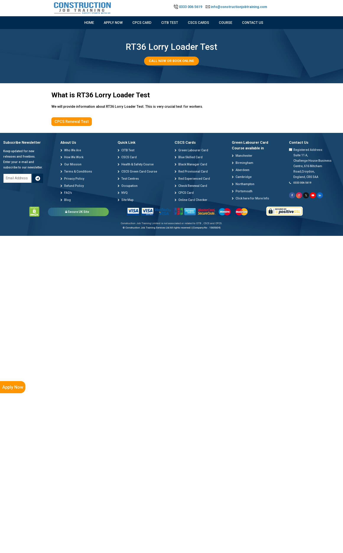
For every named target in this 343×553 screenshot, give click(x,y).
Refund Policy (72, 186)
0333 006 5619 (188, 7)
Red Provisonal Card (191, 171)
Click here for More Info (250, 198)
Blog (65, 200)
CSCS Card (127, 157)
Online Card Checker (191, 200)
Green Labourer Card (191, 150)
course (225, 23)
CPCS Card (141, 23)
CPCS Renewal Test (72, 121)
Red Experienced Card (192, 178)
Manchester (242, 155)
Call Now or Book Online (171, 61)
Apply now (113, 23)
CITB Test (126, 150)
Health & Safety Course (136, 164)
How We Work (71, 157)
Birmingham (242, 163)
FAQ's (66, 192)
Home (89, 23)
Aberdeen (240, 170)
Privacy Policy (72, 178)
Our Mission (70, 164)
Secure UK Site (77, 212)
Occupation (128, 186)
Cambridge (242, 177)
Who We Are (70, 150)
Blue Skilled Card (189, 157)
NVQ (123, 192)
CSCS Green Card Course (137, 171)
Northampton (243, 184)
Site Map (125, 200)
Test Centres (128, 178)
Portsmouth (242, 191)
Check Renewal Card (191, 186)
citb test (169, 23)
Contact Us (252, 23)
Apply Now (12, 387)
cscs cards (198, 23)
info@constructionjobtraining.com (236, 7)
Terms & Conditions (76, 171)
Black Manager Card (191, 164)
